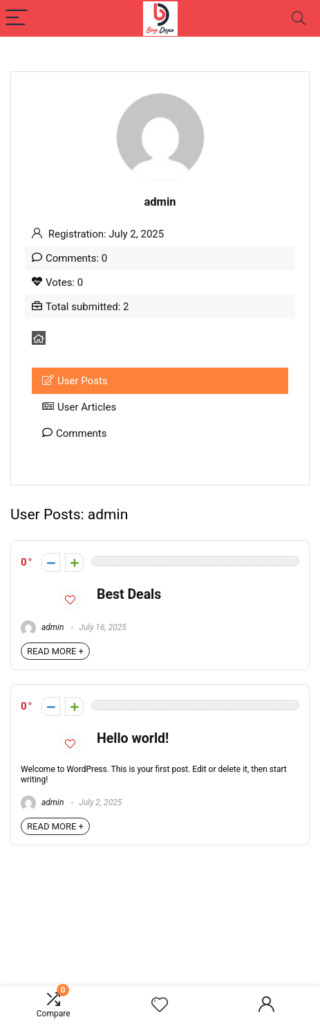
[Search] (298, 18)
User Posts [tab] (75, 381)
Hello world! (133, 738)
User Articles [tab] (79, 407)
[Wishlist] (159, 1005)
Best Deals (129, 594)
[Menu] (16, 18)
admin (42, 627)
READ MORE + (55, 651)
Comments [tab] (74, 433)
